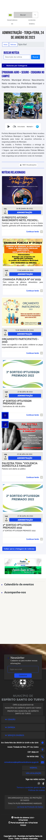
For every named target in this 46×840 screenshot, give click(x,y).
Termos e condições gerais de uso (31, 787)
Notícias (13, 44)
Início (5, 44)
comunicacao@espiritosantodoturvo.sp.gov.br (21, 762)
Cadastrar (23, 675)
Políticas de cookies (36, 790)
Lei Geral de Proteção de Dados (30, 807)
